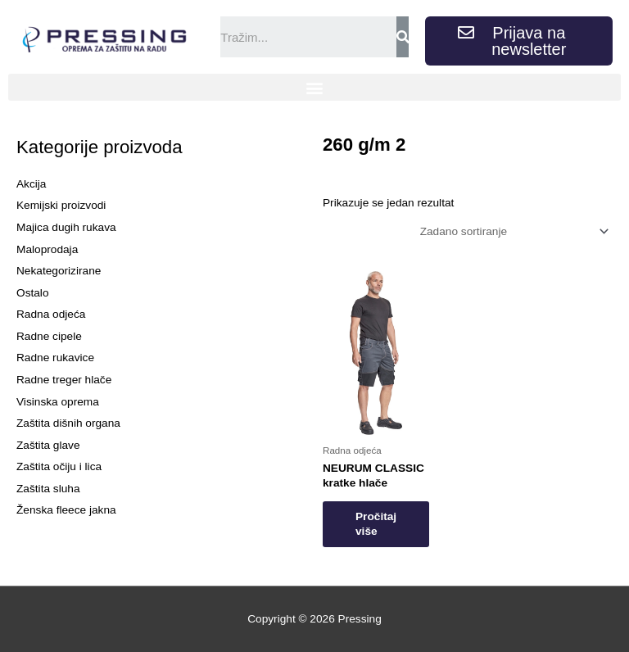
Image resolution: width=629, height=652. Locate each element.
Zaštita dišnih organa (68, 423)
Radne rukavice (55, 357)
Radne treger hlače (63, 380)
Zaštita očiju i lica (59, 466)
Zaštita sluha (48, 488)
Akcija (31, 184)
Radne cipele (49, 336)
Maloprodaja (47, 249)
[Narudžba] (512, 231)
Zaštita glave (48, 445)
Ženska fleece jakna (66, 510)
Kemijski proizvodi (61, 205)
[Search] (402, 36)
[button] (314, 87)
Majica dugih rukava (66, 227)
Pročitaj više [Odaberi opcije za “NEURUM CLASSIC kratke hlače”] (375, 523)
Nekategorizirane (58, 271)
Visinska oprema (57, 402)
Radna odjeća (50, 314)
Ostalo (32, 293)
